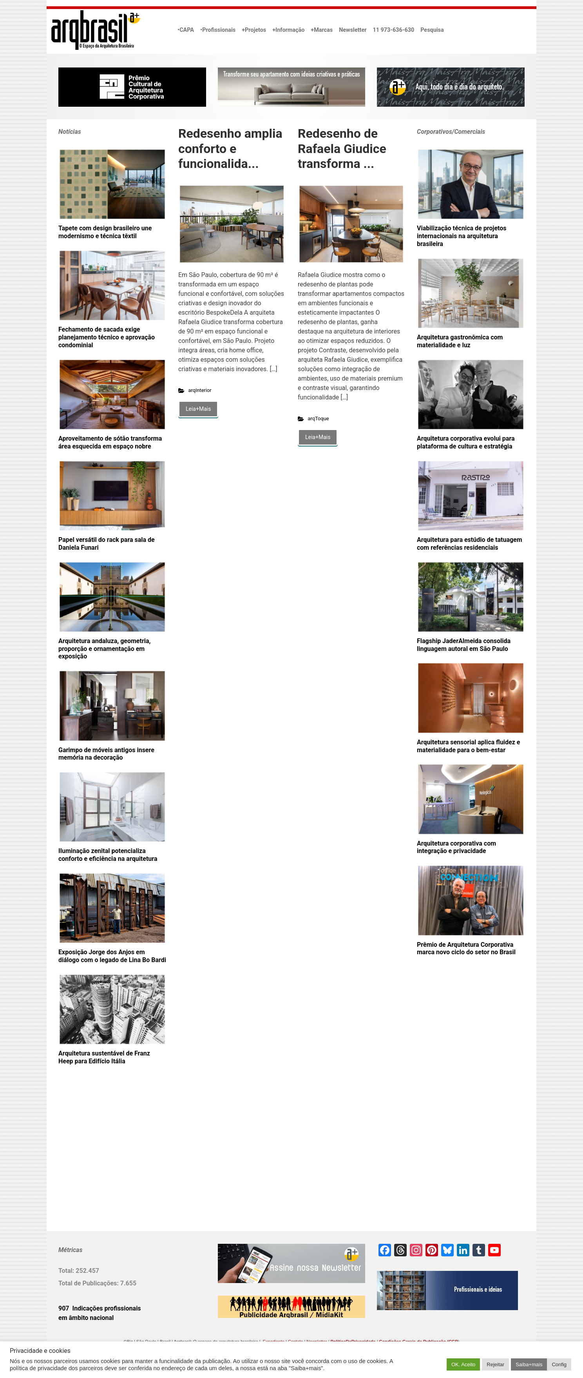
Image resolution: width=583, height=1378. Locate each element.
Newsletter (352, 30)
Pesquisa (432, 30)
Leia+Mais (198, 409)
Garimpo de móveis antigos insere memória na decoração (106, 754)
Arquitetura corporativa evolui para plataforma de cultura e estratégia (466, 442)
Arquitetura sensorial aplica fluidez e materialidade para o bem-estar (468, 746)
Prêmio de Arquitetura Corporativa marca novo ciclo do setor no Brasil (466, 948)
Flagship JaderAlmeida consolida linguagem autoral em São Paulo (464, 645)
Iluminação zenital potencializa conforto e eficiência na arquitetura (107, 854)
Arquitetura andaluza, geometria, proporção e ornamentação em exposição (104, 648)
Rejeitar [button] (495, 1364)
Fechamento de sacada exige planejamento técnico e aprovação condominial (106, 337)
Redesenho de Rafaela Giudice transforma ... (342, 148)
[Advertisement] (107, 1161)
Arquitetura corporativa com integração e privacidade (456, 847)
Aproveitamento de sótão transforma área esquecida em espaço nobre (110, 442)
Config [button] (559, 1364)
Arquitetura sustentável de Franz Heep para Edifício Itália (104, 1057)
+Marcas (322, 30)
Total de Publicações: (89, 1283)
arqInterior (200, 390)
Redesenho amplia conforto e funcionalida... (230, 148)
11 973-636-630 (393, 30)
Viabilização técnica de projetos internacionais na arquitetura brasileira (462, 236)
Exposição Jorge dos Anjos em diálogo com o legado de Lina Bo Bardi (112, 956)
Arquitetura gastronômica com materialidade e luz (460, 341)
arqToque (318, 418)
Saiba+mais (529, 1364)
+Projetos (254, 30)
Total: (67, 1270)
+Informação (288, 30)
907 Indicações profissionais (99, 1308)
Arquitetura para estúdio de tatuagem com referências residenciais (469, 543)
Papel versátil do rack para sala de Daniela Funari (106, 543)
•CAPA (185, 30)
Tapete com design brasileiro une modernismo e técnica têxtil (105, 232)
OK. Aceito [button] (463, 1364)
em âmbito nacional (86, 1317)
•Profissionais (217, 30)
